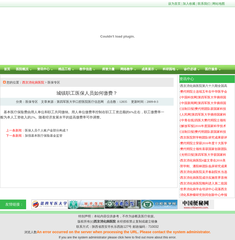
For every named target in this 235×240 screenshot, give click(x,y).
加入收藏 (189, 3)
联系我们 (204, 3)
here (128, 237)
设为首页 (174, 3)
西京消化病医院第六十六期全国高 (203, 86)
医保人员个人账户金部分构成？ (47, 130)
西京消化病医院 (33, 82)
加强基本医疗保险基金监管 (43, 135)
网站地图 (218, 3)
